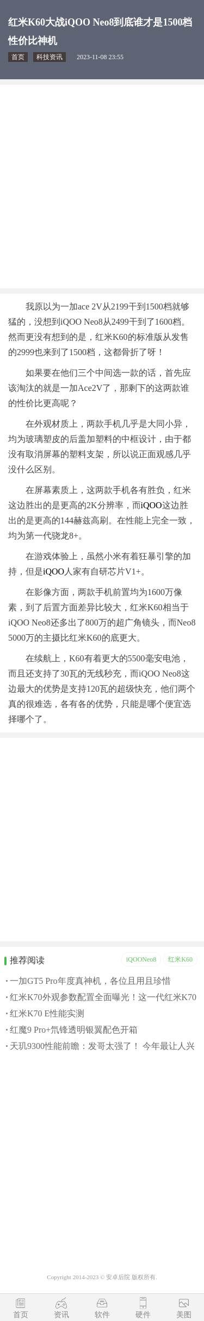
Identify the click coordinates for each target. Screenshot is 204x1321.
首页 (17, 57)
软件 (102, 1315)
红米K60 (180, 959)
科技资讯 (49, 57)
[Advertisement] (102, 186)
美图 (183, 1315)
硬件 (143, 1315)
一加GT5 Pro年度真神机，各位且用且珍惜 (90, 980)
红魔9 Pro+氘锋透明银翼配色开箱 (74, 1029)
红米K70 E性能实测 (47, 1013)
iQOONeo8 (141, 959)
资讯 (61, 1315)
